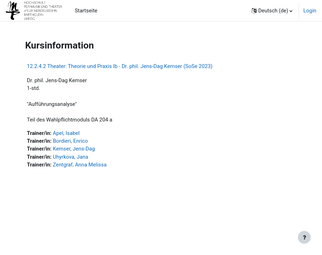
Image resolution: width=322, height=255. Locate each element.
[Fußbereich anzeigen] (304, 237)
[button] (272, 10)
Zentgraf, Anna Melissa (80, 165)
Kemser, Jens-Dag (74, 149)
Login (309, 10)
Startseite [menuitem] (86, 10)
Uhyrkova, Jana (70, 157)
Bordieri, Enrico (70, 141)
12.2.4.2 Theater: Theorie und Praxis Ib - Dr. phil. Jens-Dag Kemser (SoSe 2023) (120, 66)
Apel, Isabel (66, 133)
